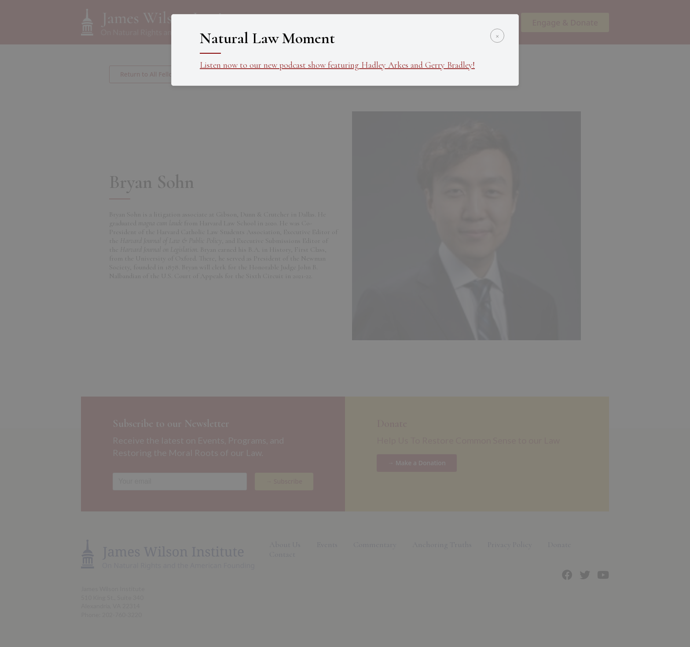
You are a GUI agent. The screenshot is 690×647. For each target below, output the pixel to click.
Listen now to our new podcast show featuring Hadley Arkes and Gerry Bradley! (337, 65)
